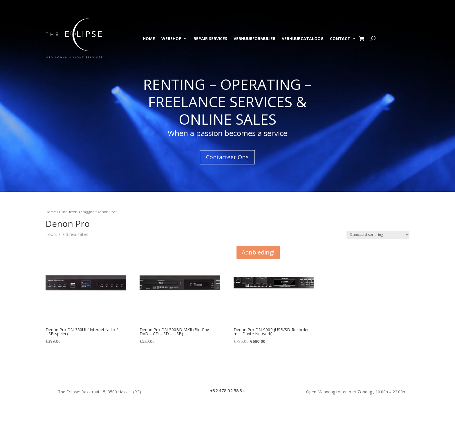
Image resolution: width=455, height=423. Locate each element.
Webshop (171, 38)
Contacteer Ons (227, 157)
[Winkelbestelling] (377, 235)
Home (149, 38)
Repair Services (210, 38)
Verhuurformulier (254, 38)
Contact (340, 38)
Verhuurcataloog (303, 38)
